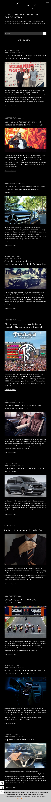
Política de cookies (28, 799)
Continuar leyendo (10, 106)
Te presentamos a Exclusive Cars (20, 739)
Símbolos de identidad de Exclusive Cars (23, 530)
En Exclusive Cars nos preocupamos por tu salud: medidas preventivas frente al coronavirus (24, 190)
